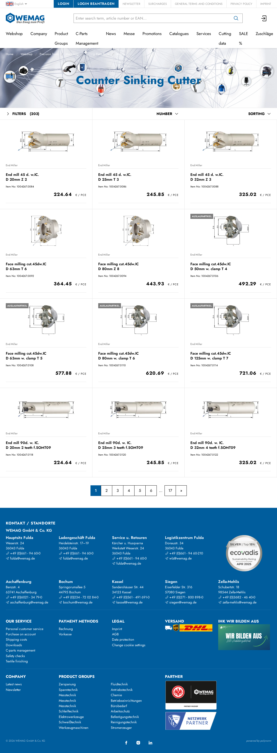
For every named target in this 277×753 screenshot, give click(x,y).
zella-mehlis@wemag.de (237, 602)
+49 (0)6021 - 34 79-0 (24, 597)
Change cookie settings (128, 645)
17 (170, 490)
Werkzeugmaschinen (73, 727)
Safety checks (15, 655)
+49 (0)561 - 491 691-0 (131, 597)
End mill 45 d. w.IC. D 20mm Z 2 (22, 177)
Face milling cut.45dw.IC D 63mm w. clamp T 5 (26, 356)
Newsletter (131, 4)
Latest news (14, 684)
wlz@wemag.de (178, 558)
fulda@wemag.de (20, 558)
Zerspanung (67, 684)
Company (38, 33)
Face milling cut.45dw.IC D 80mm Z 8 (118, 266)
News (111, 33)
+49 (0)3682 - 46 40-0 (236, 597)
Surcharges (157, 4)
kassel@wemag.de (127, 602)
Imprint (265, 4)
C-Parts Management (87, 38)
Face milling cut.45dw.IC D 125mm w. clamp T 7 (210, 356)
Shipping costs (16, 639)
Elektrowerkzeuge (71, 716)
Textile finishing (17, 661)
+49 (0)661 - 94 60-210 (184, 553)
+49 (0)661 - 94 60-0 (23, 553)
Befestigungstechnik (125, 716)
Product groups (77, 676)
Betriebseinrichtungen (126, 700)
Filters (22, 114)
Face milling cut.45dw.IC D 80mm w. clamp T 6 (118, 356)
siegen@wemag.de (180, 602)
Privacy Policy (241, 4)
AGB (115, 634)
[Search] (236, 18)
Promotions (152, 33)
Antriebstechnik (122, 689)
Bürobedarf (119, 705)
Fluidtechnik (119, 684)
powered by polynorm (258, 741)
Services (203, 33)
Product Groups (61, 38)
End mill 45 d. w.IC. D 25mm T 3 (114, 177)
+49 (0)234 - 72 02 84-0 (78, 597)
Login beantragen (96, 3)
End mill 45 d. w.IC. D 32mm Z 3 (207, 177)
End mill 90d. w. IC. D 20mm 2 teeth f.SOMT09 (28, 445)
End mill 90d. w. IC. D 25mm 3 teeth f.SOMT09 (120, 445)
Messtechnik (67, 695)
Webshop (26, 54)
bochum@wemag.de (75, 602)
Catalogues (179, 33)
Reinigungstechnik (124, 722)
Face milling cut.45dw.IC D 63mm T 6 (26, 266)
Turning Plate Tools (97, 54)
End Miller (12, 165)
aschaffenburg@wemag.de (27, 602)
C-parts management (20, 650)
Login (63, 3)
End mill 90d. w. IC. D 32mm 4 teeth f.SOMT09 (213, 445)
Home (9, 54)
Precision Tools (49, 54)
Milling (121, 54)
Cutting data (225, 38)
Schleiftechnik (68, 711)
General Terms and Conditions (199, 4)
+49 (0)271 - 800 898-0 (184, 597)
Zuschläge (264, 33)
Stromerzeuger (121, 727)
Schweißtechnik (70, 722)
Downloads (14, 645)
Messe (129, 33)
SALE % (243, 38)
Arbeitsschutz (120, 711)
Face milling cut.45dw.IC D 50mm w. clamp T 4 (210, 266)
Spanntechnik (68, 689)
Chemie (116, 695)
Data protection (123, 639)
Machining (72, 54)
